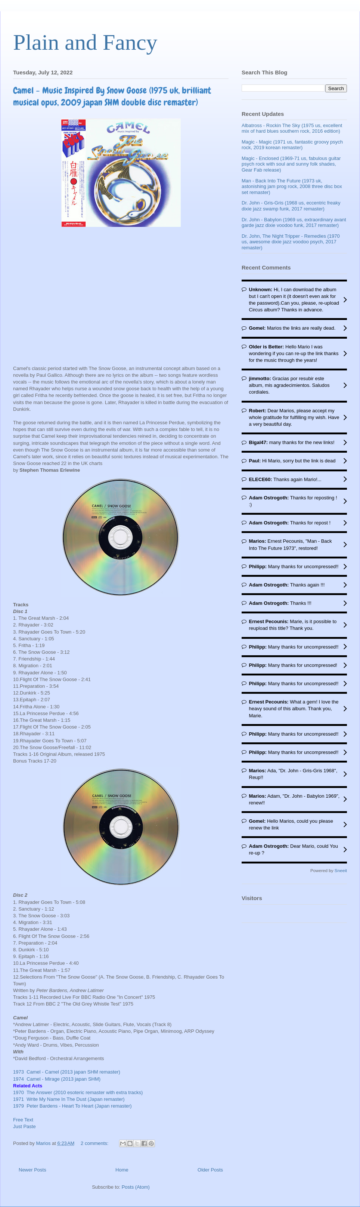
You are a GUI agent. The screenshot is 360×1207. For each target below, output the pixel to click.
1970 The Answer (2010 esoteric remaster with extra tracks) (78, 1092)
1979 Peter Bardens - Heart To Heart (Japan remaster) (72, 1106)
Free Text (23, 1120)
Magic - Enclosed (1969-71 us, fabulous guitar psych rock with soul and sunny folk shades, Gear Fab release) (291, 164)
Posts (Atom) (136, 1187)
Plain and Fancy (85, 42)
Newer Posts (32, 1170)
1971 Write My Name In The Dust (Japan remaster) (69, 1099)
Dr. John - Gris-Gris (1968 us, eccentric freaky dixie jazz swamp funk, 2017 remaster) (291, 206)
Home (121, 1170)
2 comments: (95, 1143)
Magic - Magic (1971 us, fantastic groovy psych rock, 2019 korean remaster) (292, 145)
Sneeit (341, 870)
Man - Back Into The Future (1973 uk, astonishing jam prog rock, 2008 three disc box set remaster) (292, 186)
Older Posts (210, 1170)
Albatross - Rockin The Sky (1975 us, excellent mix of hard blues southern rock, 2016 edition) (292, 128)
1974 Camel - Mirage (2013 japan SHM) (56, 1079)
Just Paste (24, 1126)
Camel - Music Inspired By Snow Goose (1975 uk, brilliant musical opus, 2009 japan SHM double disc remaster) (112, 96)
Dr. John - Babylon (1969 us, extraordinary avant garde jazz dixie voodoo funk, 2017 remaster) (294, 222)
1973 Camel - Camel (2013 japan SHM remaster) (67, 1072)
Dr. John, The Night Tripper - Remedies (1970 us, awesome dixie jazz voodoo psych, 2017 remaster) (291, 241)
